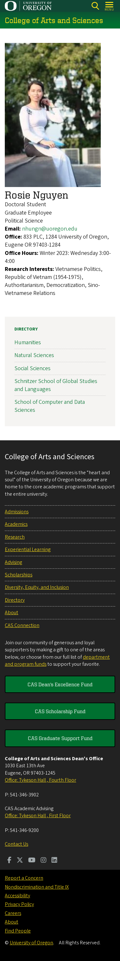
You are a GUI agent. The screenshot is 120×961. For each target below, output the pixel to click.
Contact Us (16, 844)
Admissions (16, 511)
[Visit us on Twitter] (20, 860)
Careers (13, 913)
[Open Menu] (109, 6)
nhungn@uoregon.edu (49, 229)
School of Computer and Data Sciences (49, 406)
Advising (13, 562)
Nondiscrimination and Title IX (37, 887)
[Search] (95, 6)
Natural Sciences (34, 355)
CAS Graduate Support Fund (60, 738)
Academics (16, 524)
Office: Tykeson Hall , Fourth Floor (40, 780)
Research (15, 537)
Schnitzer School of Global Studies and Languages (55, 385)
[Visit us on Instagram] (43, 860)
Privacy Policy (19, 904)
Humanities (27, 342)
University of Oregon (31, 942)
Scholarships (18, 574)
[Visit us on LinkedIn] (54, 860)
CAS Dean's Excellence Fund (60, 684)
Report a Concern (24, 878)
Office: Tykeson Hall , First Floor (38, 815)
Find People (18, 930)
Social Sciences (32, 368)
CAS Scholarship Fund (60, 711)
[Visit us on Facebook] (9, 860)
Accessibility (17, 895)
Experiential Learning (28, 549)
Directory (26, 329)
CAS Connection (22, 625)
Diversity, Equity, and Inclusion (37, 587)
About (11, 612)
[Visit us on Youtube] (32, 860)
